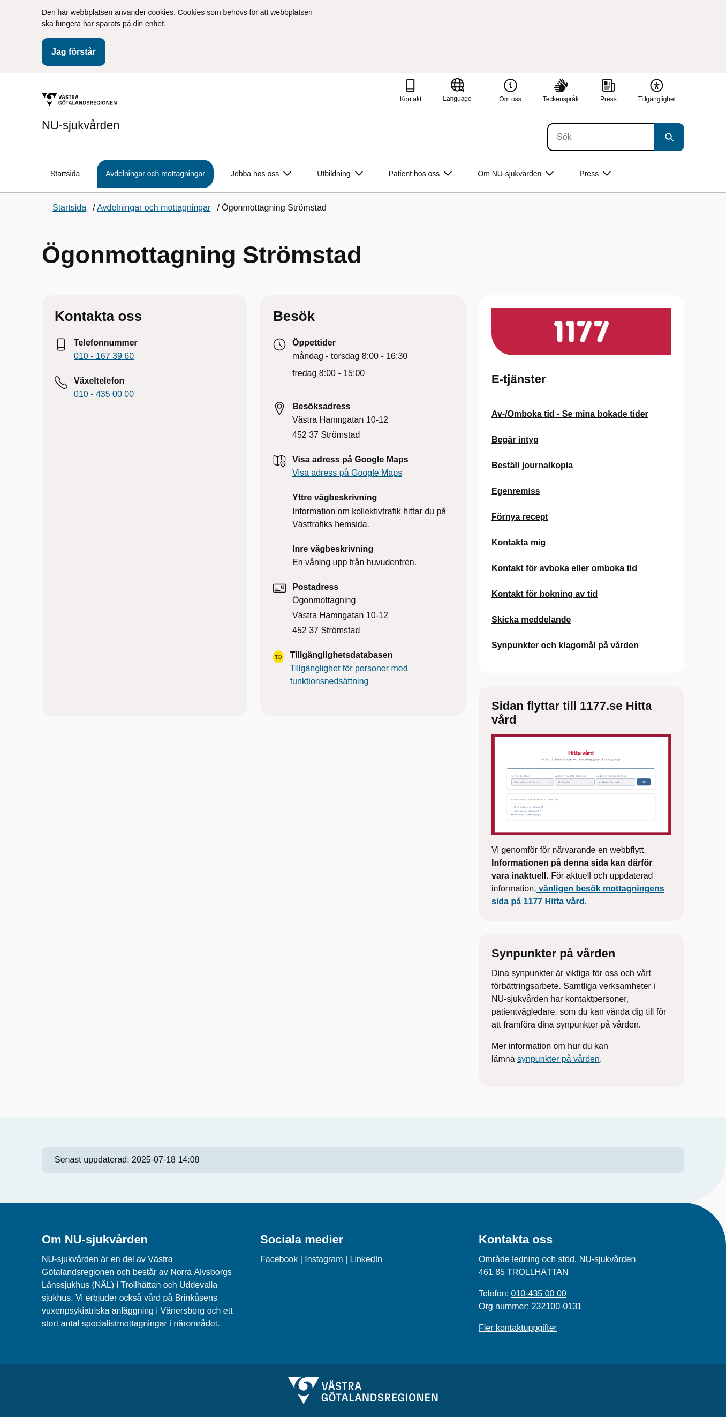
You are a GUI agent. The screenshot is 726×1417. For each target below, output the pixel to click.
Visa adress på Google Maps (347, 472)
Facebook (279, 1259)
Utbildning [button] (339, 173)
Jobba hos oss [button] (261, 173)
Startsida (65, 173)
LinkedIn (366, 1259)
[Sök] (600, 137)
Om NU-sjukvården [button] (516, 173)
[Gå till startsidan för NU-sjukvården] (81, 112)
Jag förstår (73, 51)
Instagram (324, 1259)
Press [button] (595, 173)
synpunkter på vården (558, 1058)
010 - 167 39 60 (104, 356)
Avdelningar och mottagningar (155, 173)
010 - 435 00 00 (104, 394)
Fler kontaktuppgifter (518, 1327)
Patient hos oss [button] (420, 173)
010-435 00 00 (538, 1293)
